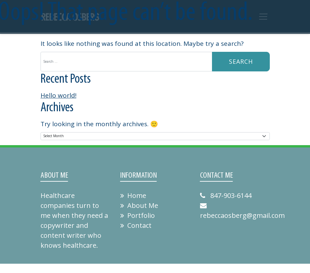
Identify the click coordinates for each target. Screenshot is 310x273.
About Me (139, 205)
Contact (136, 225)
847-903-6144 (226, 195)
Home (133, 195)
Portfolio (137, 215)
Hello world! (58, 95)
